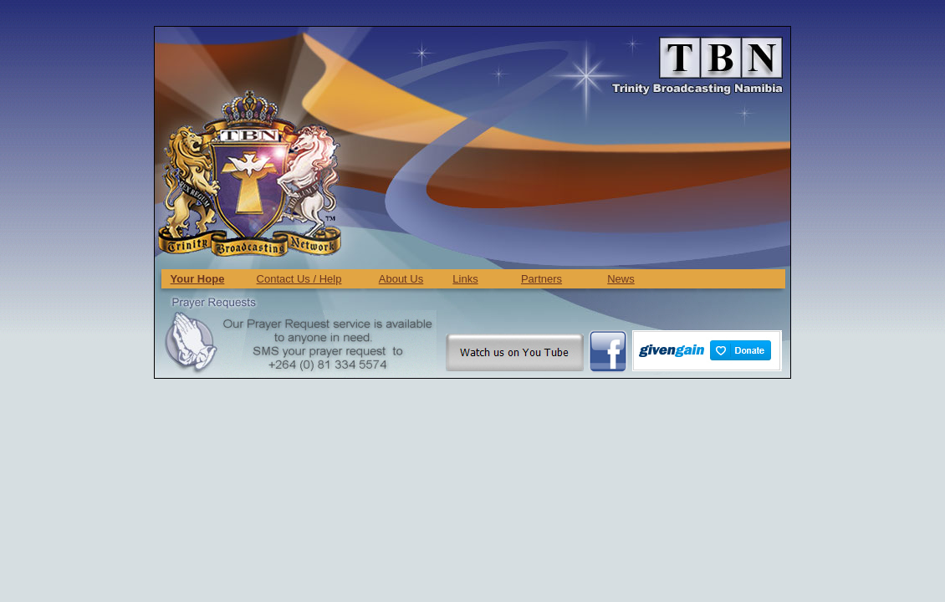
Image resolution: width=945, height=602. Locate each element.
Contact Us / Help (299, 279)
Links (465, 279)
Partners (541, 279)
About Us (401, 279)
